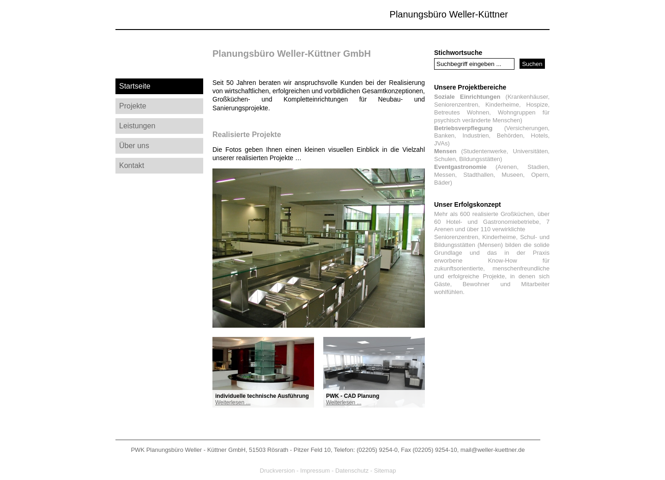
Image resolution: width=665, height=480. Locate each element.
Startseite (135, 86)
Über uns (134, 146)
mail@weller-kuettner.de (492, 449)
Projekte (132, 106)
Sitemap (385, 470)
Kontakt (131, 165)
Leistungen (137, 126)
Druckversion (277, 470)
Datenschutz (352, 470)
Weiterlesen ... (232, 402)
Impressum (315, 470)
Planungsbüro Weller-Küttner (449, 14)
